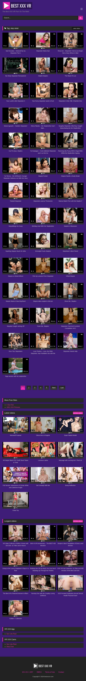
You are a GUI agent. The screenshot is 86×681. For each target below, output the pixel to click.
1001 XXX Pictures (13, 407)
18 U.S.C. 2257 (27, 672)
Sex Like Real (11, 634)
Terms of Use (50, 672)
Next (54, 388)
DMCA (39, 672)
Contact (61, 672)
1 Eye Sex (10, 405)
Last (62, 388)
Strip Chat (10, 646)
